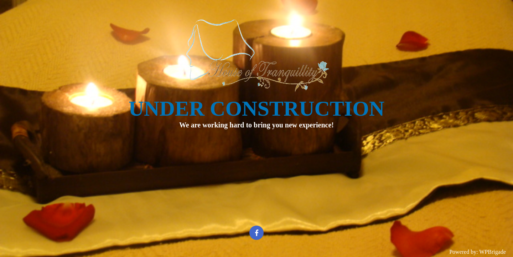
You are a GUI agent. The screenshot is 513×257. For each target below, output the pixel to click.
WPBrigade (492, 252)
